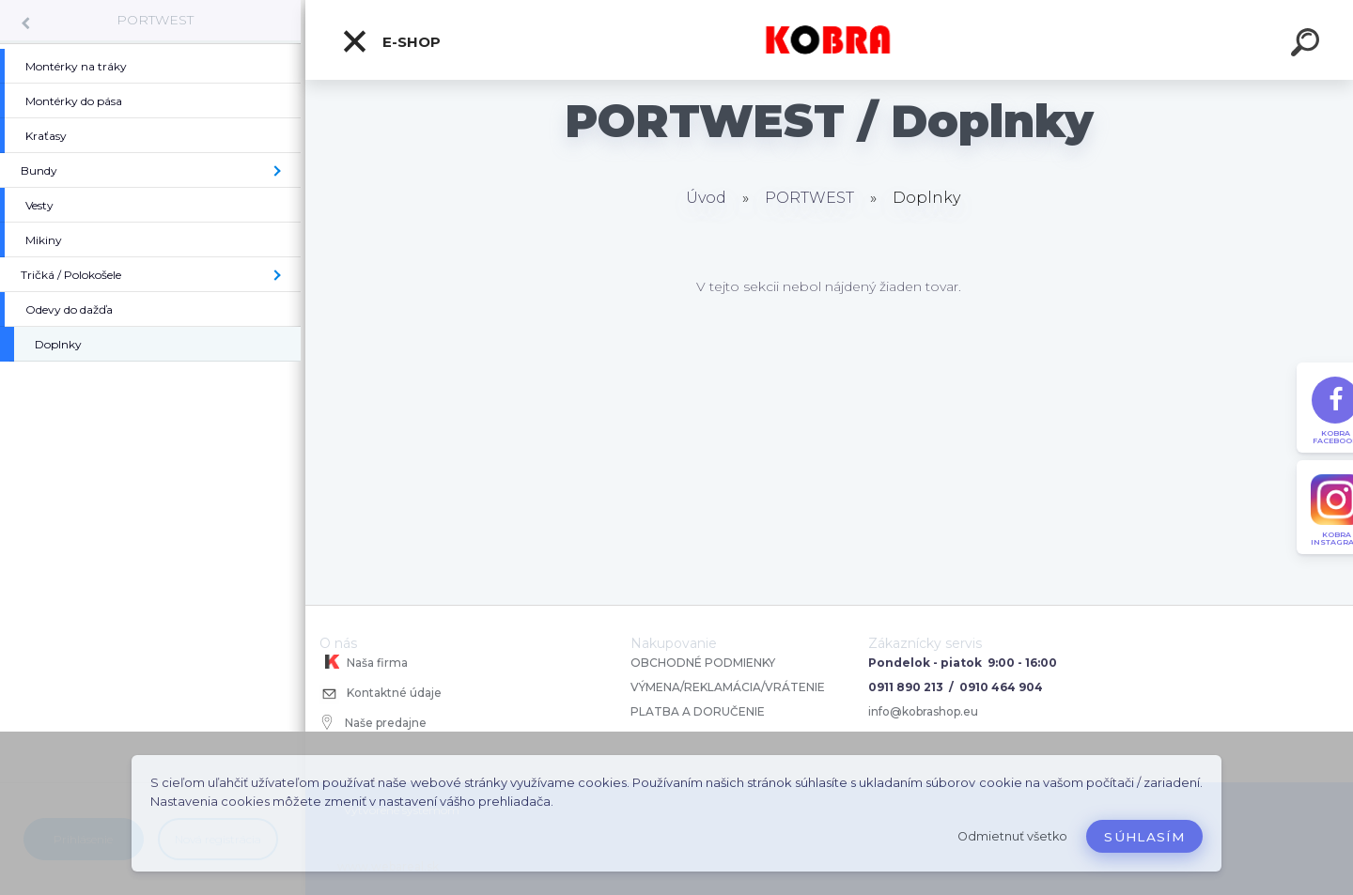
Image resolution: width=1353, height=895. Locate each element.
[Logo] (829, 40)
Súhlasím (1144, 836)
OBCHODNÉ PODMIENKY (702, 663)
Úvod (706, 198)
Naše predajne (374, 722)
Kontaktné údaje (380, 694)
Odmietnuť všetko (1012, 836)
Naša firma (363, 662)
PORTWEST (155, 19)
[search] (1308, 45)
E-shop (391, 41)
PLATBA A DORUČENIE (697, 711)
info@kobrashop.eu (923, 711)
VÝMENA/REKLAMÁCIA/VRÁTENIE (729, 687)
